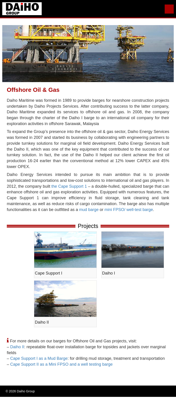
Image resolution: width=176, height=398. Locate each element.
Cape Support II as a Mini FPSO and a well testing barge (61, 364)
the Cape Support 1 (69, 186)
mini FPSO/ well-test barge (128, 209)
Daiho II (17, 347)
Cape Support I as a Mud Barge (39, 358)
